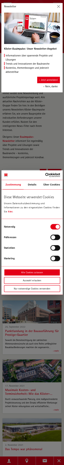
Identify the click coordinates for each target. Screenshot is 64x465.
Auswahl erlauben (32, 280)
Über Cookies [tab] (51, 184)
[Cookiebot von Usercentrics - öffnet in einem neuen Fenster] (45, 175)
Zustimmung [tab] (13, 184)
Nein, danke (51, 86)
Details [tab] (32, 184)
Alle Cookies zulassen (32, 272)
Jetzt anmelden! (49, 79)
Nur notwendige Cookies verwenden (32, 288)
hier (10, 211)
